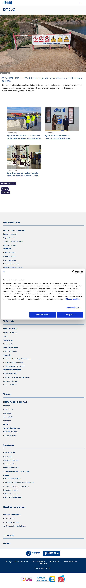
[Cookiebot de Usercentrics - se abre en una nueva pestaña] (73, 271)
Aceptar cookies (70, 315)
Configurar (43, 315)
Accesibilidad (54, 562)
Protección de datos (70, 562)
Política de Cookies (71, 299)
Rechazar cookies (16, 315)
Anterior (5, 189)
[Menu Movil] (81, 3)
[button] (8, 183)
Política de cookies (38, 562)
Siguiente (5, 193)
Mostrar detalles (72, 307)
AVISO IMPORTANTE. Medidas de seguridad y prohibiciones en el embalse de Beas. (42, 79)
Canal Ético (43, 564)
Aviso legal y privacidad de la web (16, 562)
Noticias (6, 543)
